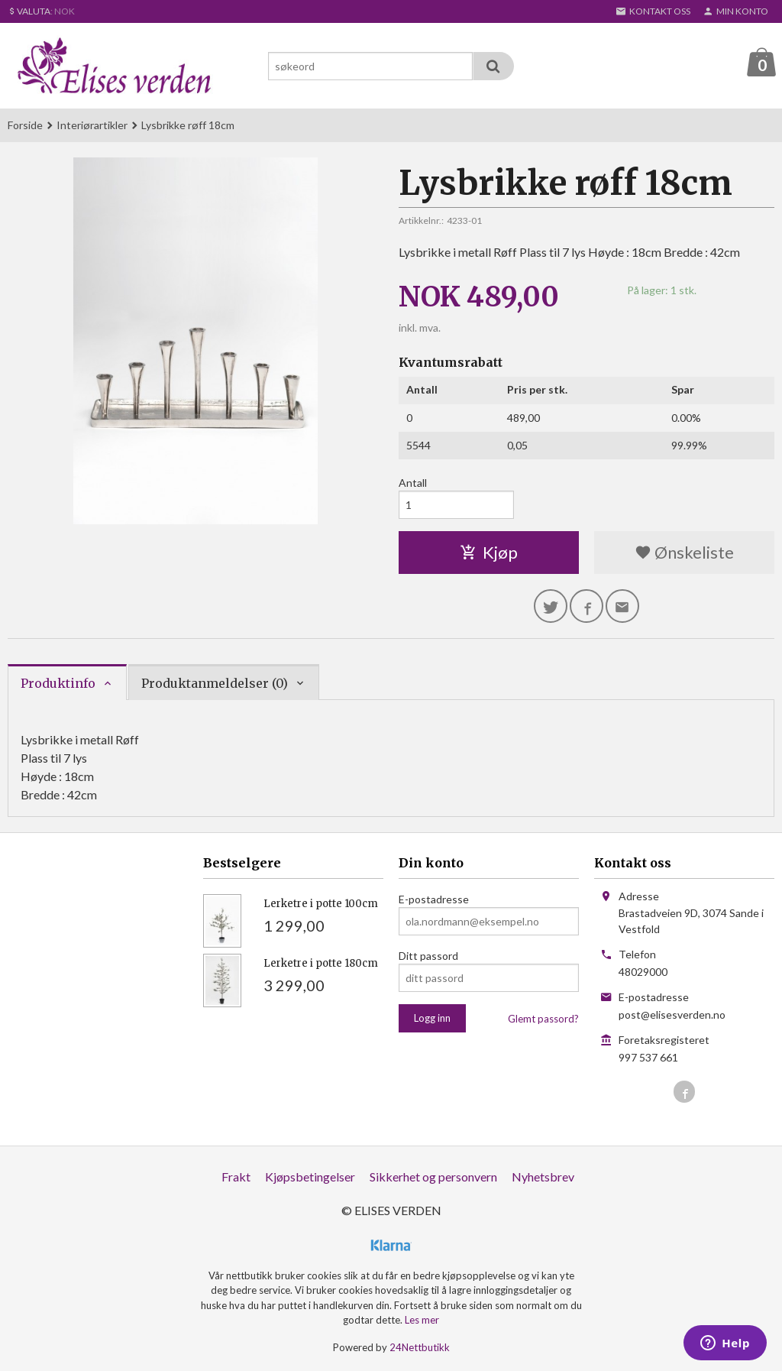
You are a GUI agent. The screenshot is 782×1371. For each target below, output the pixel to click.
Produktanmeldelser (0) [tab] (214, 684)
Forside (25, 125)
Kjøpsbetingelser (310, 1177)
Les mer (422, 1320)
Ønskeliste (684, 553)
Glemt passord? (543, 1019)
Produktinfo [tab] (58, 684)
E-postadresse (434, 899)
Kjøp (489, 553)
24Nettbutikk (419, 1348)
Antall (413, 483)
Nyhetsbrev (543, 1177)
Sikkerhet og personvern (433, 1177)
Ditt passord (428, 956)
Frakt (235, 1177)
